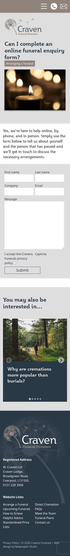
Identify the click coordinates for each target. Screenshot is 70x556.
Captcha (40, 254)
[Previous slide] (9, 360)
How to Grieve (13, 513)
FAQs (38, 509)
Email (39, 186)
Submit (22, 270)
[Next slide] (61, 360)
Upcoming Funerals (16, 509)
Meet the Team (45, 513)
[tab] (30, 399)
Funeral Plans (44, 518)
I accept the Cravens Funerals (18, 258)
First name (11, 172)
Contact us (42, 522)
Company (11, 186)
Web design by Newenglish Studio (31, 544)
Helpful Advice (13, 518)
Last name (42, 172)
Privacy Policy (11, 543)
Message (10, 199)
